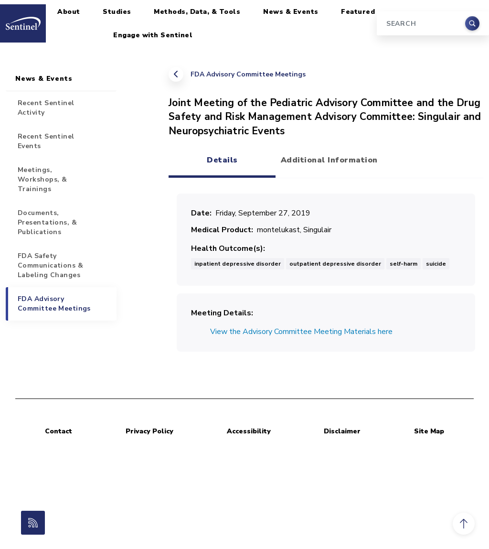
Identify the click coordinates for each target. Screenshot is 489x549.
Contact (58, 431)
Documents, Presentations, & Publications (47, 222)
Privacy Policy (149, 431)
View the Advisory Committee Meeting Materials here (301, 331)
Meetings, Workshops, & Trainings (42, 179)
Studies (117, 11)
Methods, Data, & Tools (197, 11)
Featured (358, 11)
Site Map (429, 431)
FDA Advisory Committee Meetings (248, 74)
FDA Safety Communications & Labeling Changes (50, 265)
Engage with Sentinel (152, 35)
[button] (464, 524)
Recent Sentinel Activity (46, 107)
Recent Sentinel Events (46, 141)
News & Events (291, 11)
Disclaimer (342, 431)
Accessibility (249, 431)
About (68, 11)
